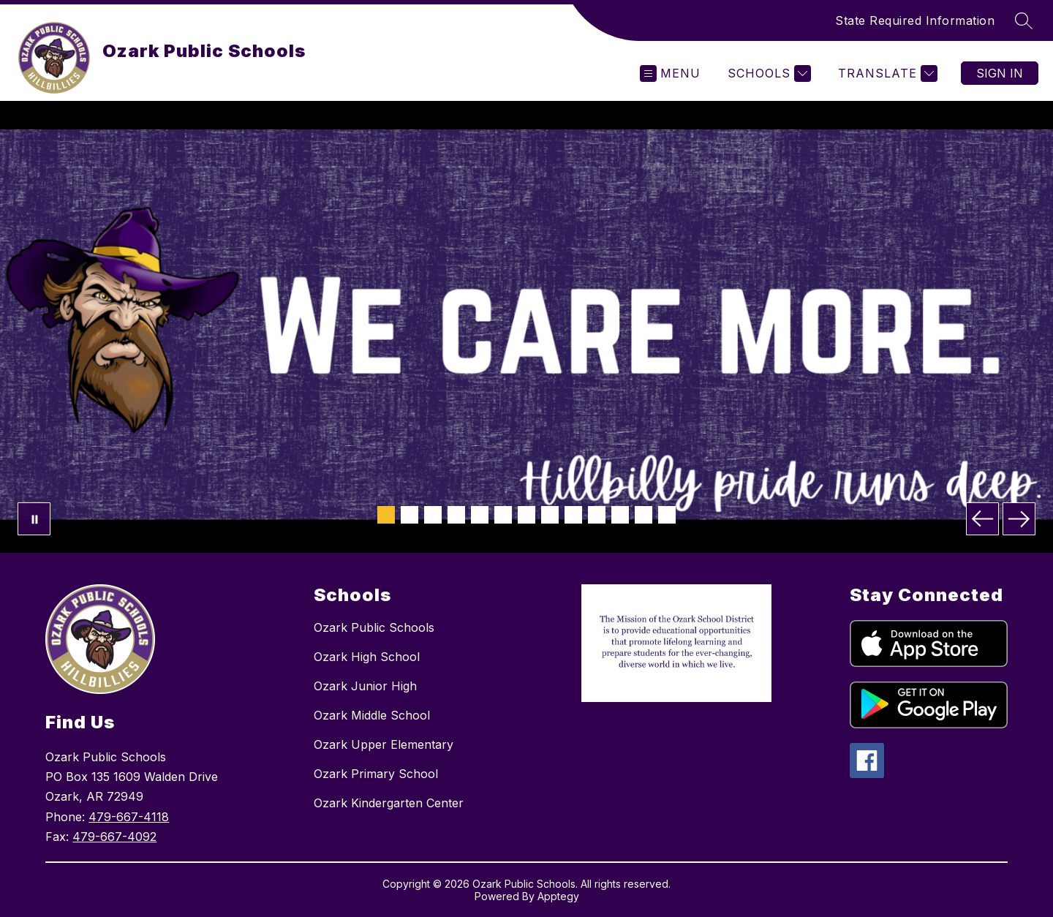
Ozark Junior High (365, 686)
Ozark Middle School (372, 715)
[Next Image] (1019, 518)
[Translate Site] (885, 73)
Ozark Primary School (376, 773)
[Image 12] (643, 515)
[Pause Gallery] (34, 518)
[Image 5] (479, 515)
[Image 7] (526, 515)
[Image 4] (456, 515)
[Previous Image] (982, 518)
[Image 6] (503, 515)
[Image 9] (573, 515)
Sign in (999, 73)
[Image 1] (386, 515)
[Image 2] (409, 515)
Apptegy (558, 896)
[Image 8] (550, 515)
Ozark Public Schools (374, 627)
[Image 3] (433, 515)
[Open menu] (670, 73)
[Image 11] (620, 515)
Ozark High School (367, 656)
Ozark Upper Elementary (383, 744)
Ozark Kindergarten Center (389, 803)
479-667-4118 (128, 817)
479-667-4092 (114, 836)
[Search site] (1024, 20)
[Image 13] (667, 515)
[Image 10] (596, 515)
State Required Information (914, 20)
